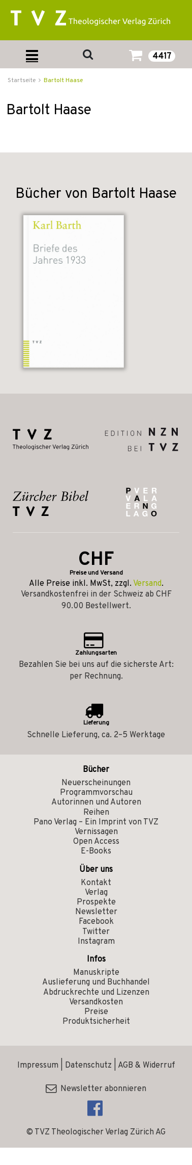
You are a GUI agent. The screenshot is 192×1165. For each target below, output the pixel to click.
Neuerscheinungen (96, 783)
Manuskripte (96, 973)
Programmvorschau (96, 793)
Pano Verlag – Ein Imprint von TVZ (96, 822)
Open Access (96, 842)
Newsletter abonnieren (96, 1089)
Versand (147, 584)
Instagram (96, 942)
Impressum (37, 1065)
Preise (96, 1012)
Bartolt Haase (63, 80)
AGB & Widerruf (146, 1065)
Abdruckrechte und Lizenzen (96, 993)
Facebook (96, 922)
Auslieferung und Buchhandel (96, 982)
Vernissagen (96, 832)
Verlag (96, 893)
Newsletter (96, 912)
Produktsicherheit (96, 1022)
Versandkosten (96, 1002)
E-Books (96, 851)
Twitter (96, 932)
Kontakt (96, 883)
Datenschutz (88, 1065)
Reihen (96, 813)
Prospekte (96, 902)
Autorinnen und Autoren (96, 802)
